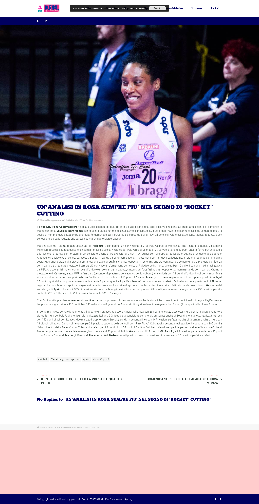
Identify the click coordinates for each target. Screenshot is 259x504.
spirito (86, 359)
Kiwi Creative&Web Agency (118, 499)
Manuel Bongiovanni (50, 220)
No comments (96, 220)
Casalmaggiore (60, 359)
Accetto (157, 8)
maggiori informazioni (135, 8)
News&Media (173, 8)
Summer (197, 8)
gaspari (75, 359)
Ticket (215, 8)
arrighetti (43, 359)
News (43, 427)
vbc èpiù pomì (101, 359)
